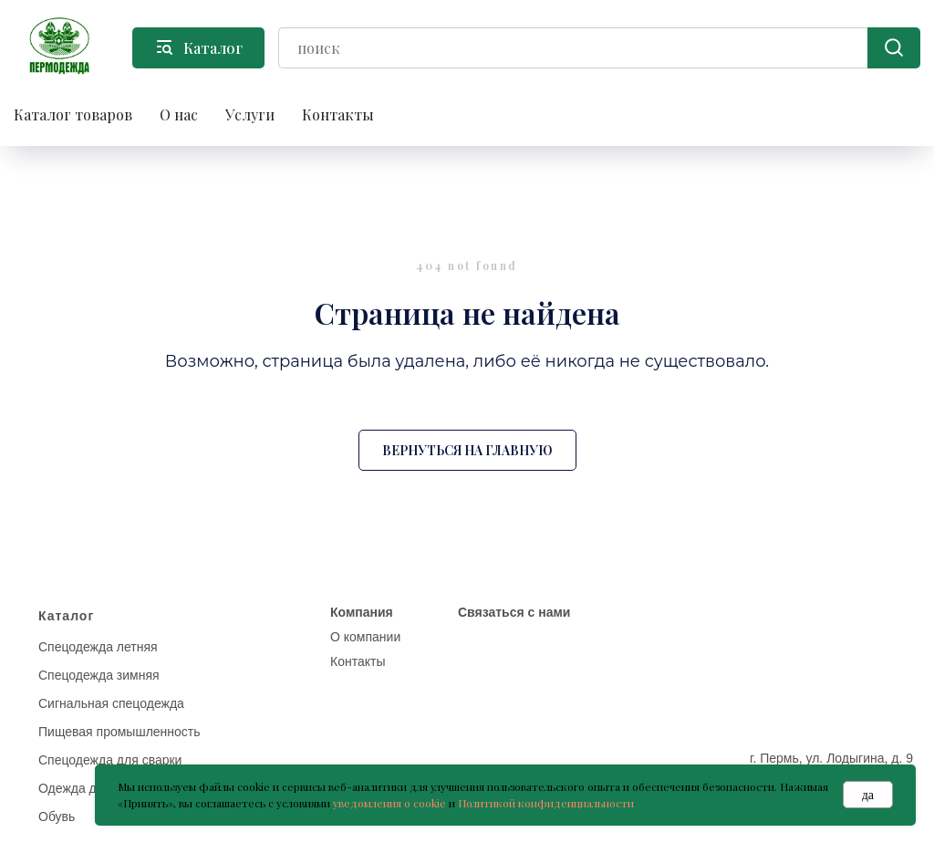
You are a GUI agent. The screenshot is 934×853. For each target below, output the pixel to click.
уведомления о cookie (389, 803)
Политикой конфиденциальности (546, 803)
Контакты (338, 114)
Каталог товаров (73, 114)
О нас (179, 114)
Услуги (250, 114)
